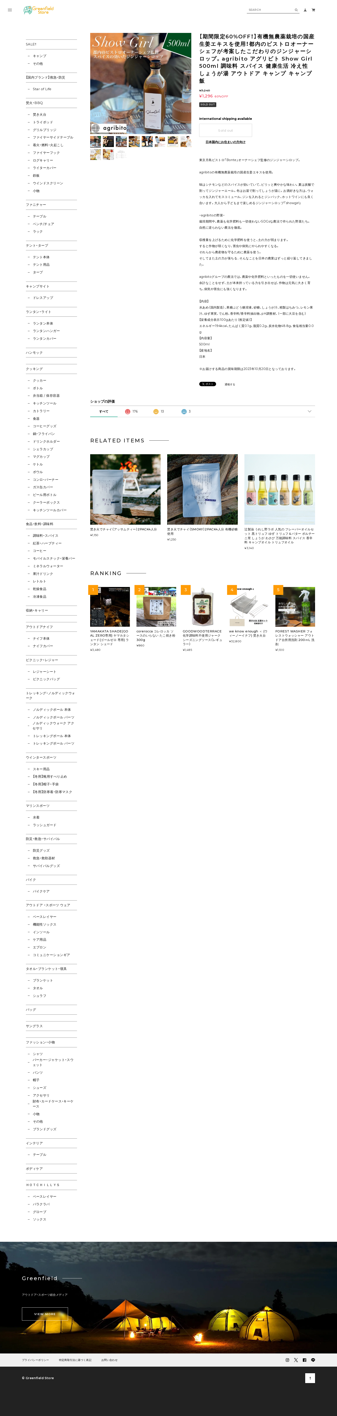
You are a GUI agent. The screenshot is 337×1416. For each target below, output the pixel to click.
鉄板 (36, 175)
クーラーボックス (46, 502)
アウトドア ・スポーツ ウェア (48, 905)
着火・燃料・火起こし (48, 145)
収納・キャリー (37, 610)
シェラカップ (43, 449)
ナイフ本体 (41, 638)
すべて (103, 411)
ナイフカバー (43, 646)
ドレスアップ (43, 298)
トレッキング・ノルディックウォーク (50, 695)
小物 (36, 191)
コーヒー (40, 551)
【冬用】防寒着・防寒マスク (52, 792)
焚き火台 (40, 114)
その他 (38, 63)
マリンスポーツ (38, 806)
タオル (38, 988)
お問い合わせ (109, 1360)
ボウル (38, 472)
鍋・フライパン (44, 434)
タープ (38, 272)
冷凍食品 (40, 596)
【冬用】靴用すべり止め (50, 776)
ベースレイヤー (45, 917)
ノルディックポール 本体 (52, 709)
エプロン (40, 947)
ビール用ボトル (45, 495)
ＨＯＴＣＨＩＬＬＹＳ (43, 1185)
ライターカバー (45, 168)
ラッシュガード (45, 825)
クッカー (40, 380)
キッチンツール (45, 403)
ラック (38, 231)
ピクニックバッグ (46, 679)
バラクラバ (41, 1204)
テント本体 (41, 257)
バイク (31, 880)
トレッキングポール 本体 (52, 736)
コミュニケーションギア (51, 955)
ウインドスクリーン (48, 183)
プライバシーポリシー (35, 1360)
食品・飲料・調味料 (39, 524)
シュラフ (40, 996)
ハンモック (34, 352)
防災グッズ (41, 850)
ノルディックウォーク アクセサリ (53, 725)
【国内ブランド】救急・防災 (45, 77)
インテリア (34, 1143)
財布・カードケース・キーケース (53, 1103)
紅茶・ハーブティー (47, 543)
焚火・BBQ (34, 103)
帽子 (36, 1080)
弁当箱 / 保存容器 (46, 395)
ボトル (38, 388)
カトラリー (41, 411)
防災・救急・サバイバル (43, 839)
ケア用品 (40, 939)
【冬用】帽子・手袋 (46, 784)
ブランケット (43, 980)
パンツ (38, 1072)
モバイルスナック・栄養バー (54, 558)
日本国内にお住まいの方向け (226, 142)
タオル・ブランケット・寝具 (46, 969)
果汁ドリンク (43, 574)
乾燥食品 (40, 589)
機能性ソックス (45, 924)
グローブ (40, 1212)
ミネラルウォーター (48, 566)
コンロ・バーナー (46, 479)
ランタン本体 (43, 323)
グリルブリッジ (45, 130)
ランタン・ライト (39, 312)
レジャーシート (45, 671)
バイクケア (41, 891)
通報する (230, 384)
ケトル (38, 464)
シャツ (38, 1054)
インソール (41, 932)
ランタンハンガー (46, 331)
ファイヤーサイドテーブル (53, 137)
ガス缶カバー (43, 487)
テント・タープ (37, 245)
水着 (36, 817)
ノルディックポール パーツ (54, 717)
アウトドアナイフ (39, 627)
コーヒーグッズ (45, 426)
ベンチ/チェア (43, 224)
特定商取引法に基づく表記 (75, 1360)
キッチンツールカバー (50, 510)
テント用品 (41, 264)
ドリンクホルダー (46, 441)
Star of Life (42, 89)
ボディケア (34, 1169)
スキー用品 (41, 769)
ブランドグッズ (45, 1129)
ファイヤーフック (46, 153)
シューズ (40, 1088)
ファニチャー (36, 205)
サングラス (34, 1026)
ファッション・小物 (40, 1042)
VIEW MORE (45, 1314)
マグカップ (41, 456)
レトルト (40, 581)
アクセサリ (41, 1095)
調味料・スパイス (46, 535)
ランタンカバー (45, 338)
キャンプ (40, 56)
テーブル (40, 216)
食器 (36, 418)
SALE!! (31, 44)
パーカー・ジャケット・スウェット (53, 1062)
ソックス (40, 1219)
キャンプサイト (38, 286)
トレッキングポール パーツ (54, 743)
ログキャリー (43, 160)
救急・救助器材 (44, 858)
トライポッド (43, 122)
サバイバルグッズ (46, 866)
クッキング (34, 369)
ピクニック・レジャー (42, 660)
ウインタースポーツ (41, 757)
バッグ (31, 1009)
